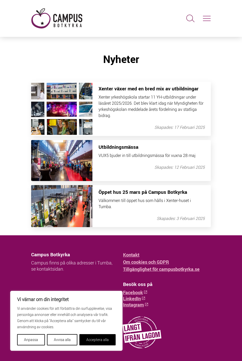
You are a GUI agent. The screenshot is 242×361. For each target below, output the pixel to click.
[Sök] (190, 18)
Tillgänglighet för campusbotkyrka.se (161, 269)
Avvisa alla (62, 339)
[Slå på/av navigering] (207, 18)
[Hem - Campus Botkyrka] (75, 18)
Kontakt (131, 255)
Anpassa (31, 339)
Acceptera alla (97, 339)
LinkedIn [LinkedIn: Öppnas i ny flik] (134, 298)
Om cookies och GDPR (146, 262)
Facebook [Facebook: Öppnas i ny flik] (135, 292)
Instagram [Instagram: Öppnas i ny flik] (136, 305)
